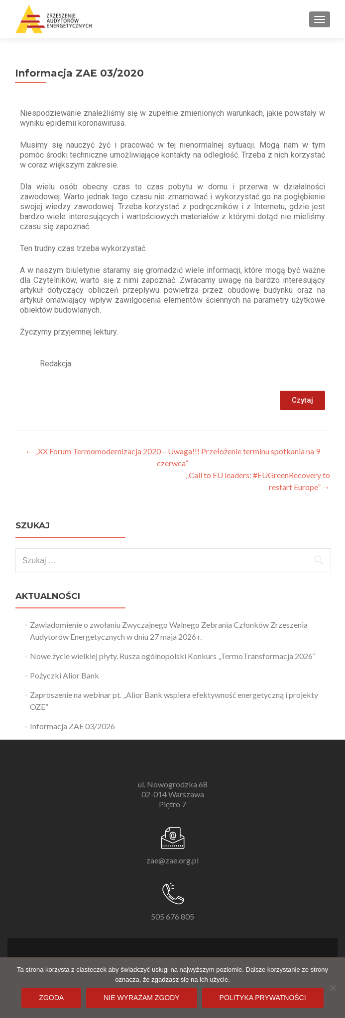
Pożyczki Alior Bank (64, 675)
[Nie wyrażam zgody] (333, 988)
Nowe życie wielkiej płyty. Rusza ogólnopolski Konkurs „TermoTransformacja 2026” (173, 656)
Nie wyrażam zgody (141, 998)
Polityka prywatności (263, 998)
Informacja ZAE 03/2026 (72, 726)
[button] (302, 400)
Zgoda (51, 998)
